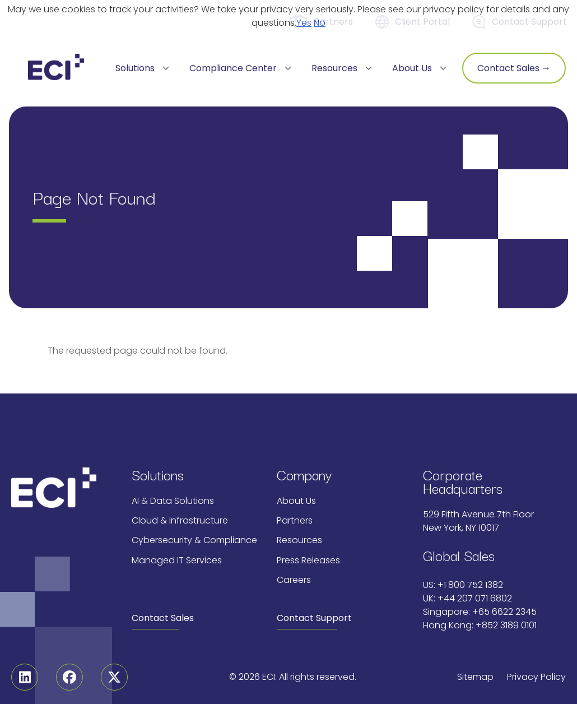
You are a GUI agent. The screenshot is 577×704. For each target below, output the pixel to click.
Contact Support (314, 618)
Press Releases (308, 560)
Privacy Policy (536, 676)
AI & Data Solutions (173, 500)
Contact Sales (163, 618)
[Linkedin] (24, 677)
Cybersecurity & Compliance (194, 540)
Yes (303, 22)
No (319, 22)
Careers (294, 579)
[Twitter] (114, 677)
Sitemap (475, 676)
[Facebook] (69, 677)
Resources (299, 540)
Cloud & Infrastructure (180, 520)
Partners (295, 520)
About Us (296, 500)
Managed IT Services (177, 560)
